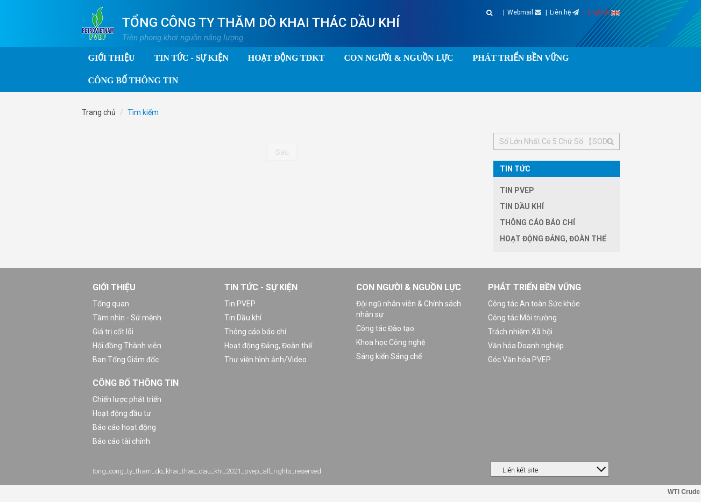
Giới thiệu (114, 287)
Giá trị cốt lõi (113, 331)
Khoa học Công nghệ (390, 342)
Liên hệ (564, 12)
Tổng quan (111, 303)
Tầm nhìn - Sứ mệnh (127, 317)
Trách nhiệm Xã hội (520, 331)
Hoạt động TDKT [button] (286, 57)
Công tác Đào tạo (385, 328)
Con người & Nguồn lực (408, 287)
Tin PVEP (517, 190)
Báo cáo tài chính (121, 441)
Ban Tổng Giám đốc (126, 359)
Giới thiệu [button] (111, 57)
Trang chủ (99, 112)
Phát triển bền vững (534, 287)
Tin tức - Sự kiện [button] (191, 57)
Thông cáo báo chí (537, 222)
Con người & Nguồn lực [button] (398, 57)
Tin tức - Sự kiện (261, 287)
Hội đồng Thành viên (127, 345)
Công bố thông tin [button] (133, 80)
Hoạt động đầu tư (122, 413)
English (603, 12)
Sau (282, 152)
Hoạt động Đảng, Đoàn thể (553, 238)
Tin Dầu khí (522, 206)
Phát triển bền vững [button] (520, 57)
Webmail (524, 12)
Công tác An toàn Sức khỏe (534, 303)
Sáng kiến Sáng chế (389, 356)
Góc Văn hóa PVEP (519, 359)
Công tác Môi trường (522, 317)
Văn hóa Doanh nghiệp (526, 345)
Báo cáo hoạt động (124, 427)
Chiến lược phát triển (127, 399)
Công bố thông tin (136, 383)
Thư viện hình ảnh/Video (265, 359)
